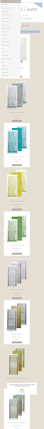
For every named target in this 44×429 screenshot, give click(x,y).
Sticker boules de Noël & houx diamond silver (12, 192)
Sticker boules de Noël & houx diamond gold (30, 158)
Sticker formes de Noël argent (30, 124)
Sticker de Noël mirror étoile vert (13, 325)
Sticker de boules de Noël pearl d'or (30, 259)
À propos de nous (22, 398)
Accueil (14, 18)
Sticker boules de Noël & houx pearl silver (12, 225)
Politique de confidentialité (22, 396)
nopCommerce (24, 419)
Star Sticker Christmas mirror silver (30, 57)
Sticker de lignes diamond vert (30, 225)
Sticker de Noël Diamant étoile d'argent (12, 360)
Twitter (21, 382)
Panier (23, 15)
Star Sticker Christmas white (13, 57)
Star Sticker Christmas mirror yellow (30, 91)
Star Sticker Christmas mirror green (13, 125)
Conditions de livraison (22, 401)
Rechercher (22, 415)
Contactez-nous (22, 407)
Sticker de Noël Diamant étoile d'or (30, 326)
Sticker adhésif (20, 18)
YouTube (26, 382)
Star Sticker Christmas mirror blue (13, 91)
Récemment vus (22, 412)
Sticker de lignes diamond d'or (12, 258)
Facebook (18, 382)
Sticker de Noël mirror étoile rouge (30, 292)
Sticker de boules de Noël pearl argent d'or (12, 292)
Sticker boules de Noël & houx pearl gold (30, 192)
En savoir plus (22, 391)
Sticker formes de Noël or (12, 158)
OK (22, 389)
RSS (23, 382)
